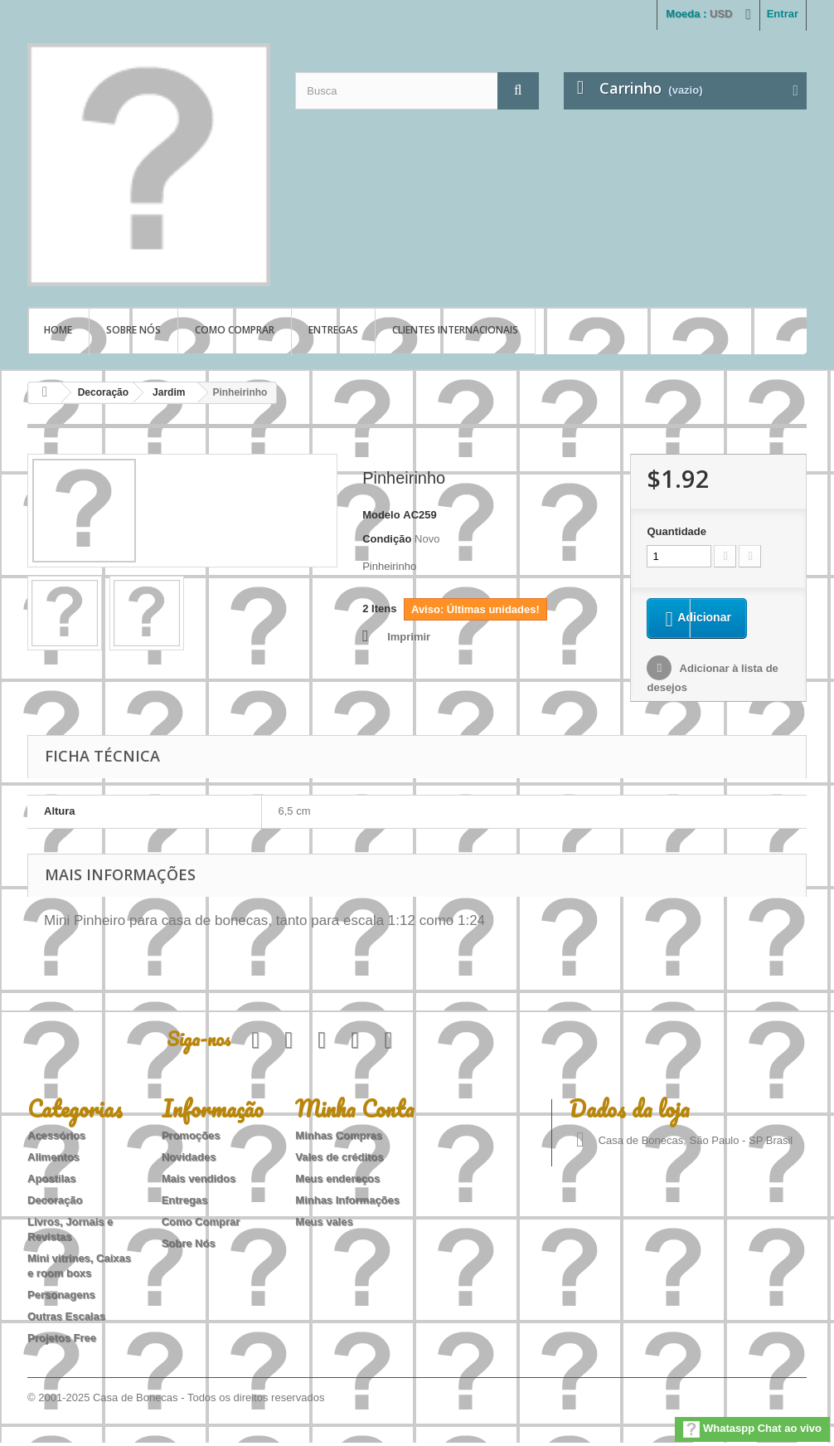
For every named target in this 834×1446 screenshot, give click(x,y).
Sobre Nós (133, 330)
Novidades (189, 1160)
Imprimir (408, 636)
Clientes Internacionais (455, 330)
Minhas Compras (338, 1138)
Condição (386, 539)
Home (58, 330)
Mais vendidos (199, 1182)
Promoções (191, 1138)
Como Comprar (234, 330)
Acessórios (56, 1138)
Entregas (333, 330)
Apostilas (51, 1182)
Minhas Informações (347, 1203)
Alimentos (53, 1160)
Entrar (782, 13)
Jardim (169, 392)
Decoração (103, 392)
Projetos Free (61, 1341)
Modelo (381, 515)
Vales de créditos (339, 1160)
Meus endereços (337, 1182)
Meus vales (323, 1225)
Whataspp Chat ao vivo (752, 1429)
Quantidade (676, 531)
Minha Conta (355, 1111)
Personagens (61, 1298)
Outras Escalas (66, 1319)
